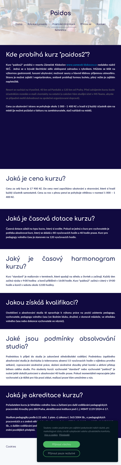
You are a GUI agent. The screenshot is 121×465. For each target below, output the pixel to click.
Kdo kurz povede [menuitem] (37, 24)
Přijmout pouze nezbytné (61, 453)
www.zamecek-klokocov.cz (81, 64)
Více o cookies (51, 434)
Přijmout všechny (61, 444)
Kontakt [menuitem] (101, 24)
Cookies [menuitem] (11, 446)
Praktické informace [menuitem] (63, 24)
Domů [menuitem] (18, 24)
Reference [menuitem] (60, 30)
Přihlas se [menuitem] (85, 24)
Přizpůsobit (64, 434)
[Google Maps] (60, 135)
